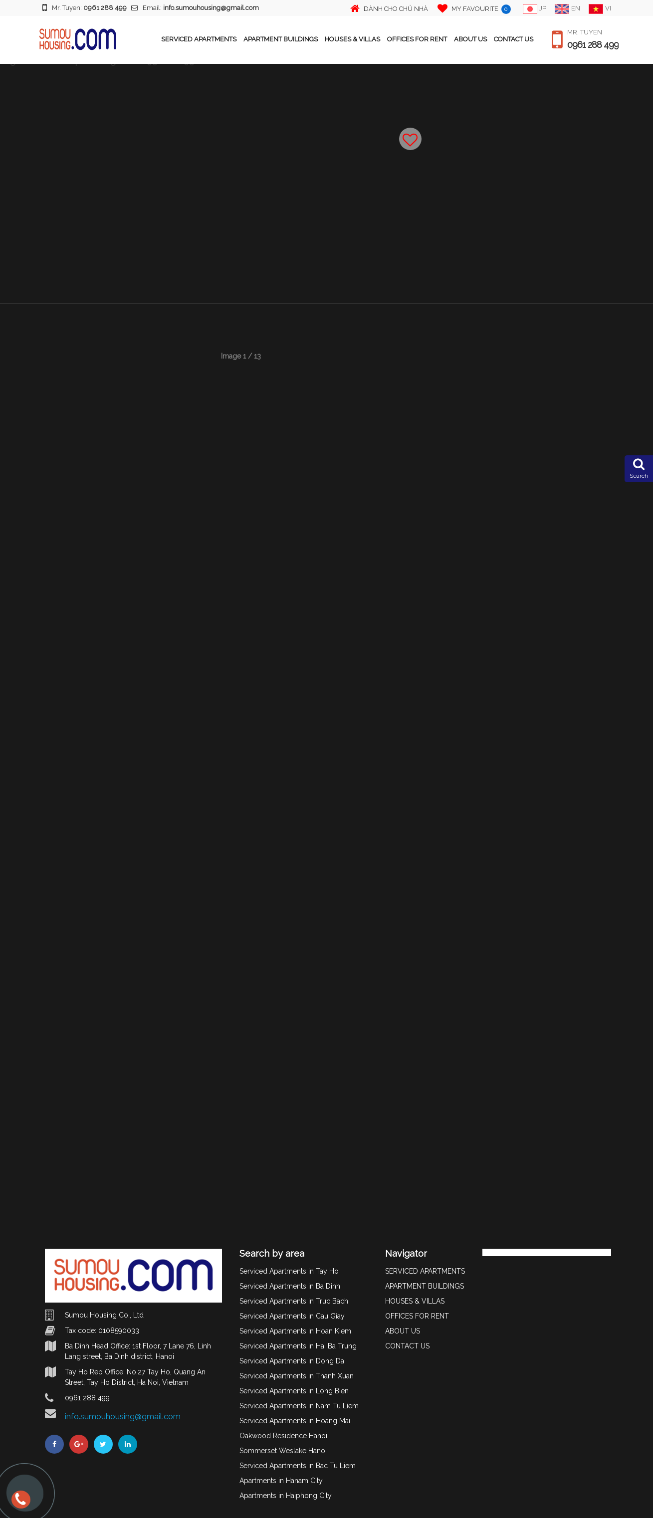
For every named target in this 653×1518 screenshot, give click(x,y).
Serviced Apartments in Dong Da (291, 1361)
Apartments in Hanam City (281, 1481)
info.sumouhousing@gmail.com (123, 1416)
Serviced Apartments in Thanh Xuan (296, 1376)
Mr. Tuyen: (84, 7)
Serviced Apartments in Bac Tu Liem (297, 1466)
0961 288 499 (593, 45)
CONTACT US (513, 39)
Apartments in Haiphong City (285, 1496)
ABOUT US (470, 39)
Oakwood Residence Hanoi (283, 1436)
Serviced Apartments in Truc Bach (293, 1301)
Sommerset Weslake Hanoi (283, 1451)
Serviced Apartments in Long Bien (294, 1391)
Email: (195, 7)
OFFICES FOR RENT (417, 39)
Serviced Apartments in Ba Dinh (289, 1286)
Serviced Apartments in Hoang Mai (294, 1421)
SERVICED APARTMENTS (198, 39)
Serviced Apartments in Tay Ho (289, 1271)
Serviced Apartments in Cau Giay (292, 1316)
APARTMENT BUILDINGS (280, 39)
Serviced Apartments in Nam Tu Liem (299, 1406)
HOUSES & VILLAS (352, 39)
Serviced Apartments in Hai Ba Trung (298, 1346)
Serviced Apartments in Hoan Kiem (295, 1331)
